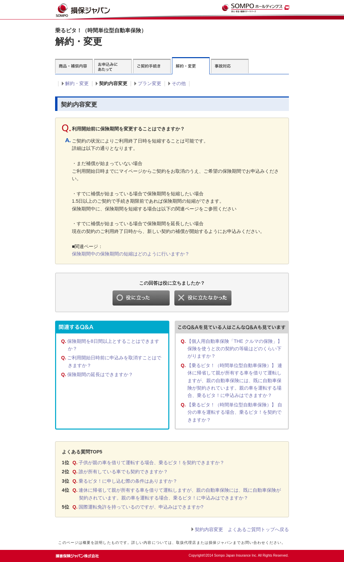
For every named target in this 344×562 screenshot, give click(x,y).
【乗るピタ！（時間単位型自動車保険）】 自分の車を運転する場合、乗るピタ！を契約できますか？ (234, 412)
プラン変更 (149, 83)
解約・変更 (77, 83)
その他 (179, 83)
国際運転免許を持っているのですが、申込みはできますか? (141, 507)
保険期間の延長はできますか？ (100, 374)
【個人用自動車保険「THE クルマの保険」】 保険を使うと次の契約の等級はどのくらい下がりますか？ (234, 348)
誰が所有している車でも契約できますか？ (123, 471)
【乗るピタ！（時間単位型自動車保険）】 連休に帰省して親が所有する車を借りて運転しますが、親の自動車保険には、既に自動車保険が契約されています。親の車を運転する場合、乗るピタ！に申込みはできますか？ (234, 380)
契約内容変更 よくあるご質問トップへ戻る (242, 529)
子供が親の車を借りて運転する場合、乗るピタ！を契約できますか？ (151, 462)
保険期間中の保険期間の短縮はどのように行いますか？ (130, 253)
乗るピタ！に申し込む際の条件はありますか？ (128, 481)
